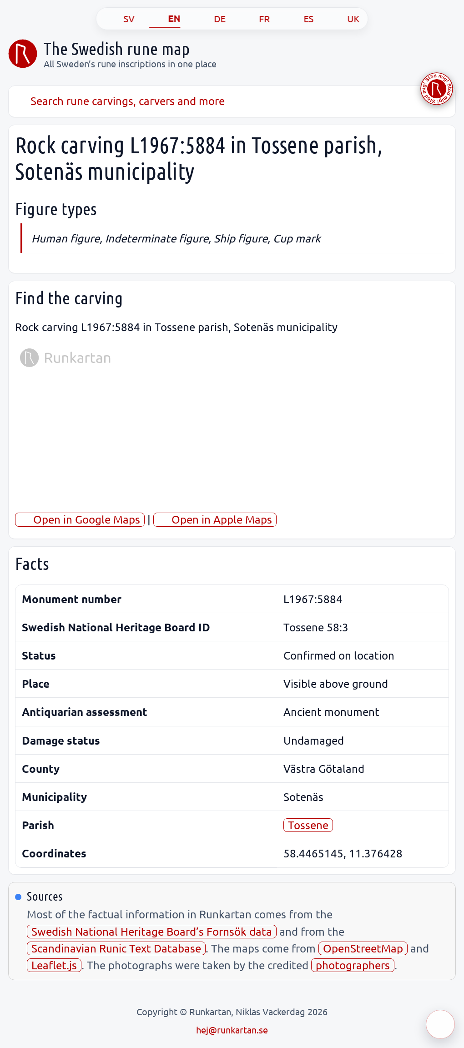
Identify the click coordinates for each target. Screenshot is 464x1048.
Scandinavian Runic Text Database (116, 948)
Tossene (308, 824)
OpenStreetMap (363, 948)
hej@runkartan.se (232, 1029)
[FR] (255, 18)
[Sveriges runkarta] (22, 53)
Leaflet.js (54, 965)
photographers (353, 965)
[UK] (344, 18)
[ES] (299, 18)
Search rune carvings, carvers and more (120, 100)
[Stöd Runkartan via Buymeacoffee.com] (437, 89)
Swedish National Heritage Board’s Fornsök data (151, 931)
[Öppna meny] (440, 1024)
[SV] (119, 18)
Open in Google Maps (80, 519)
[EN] (165, 18)
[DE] (210, 18)
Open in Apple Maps (215, 519)
